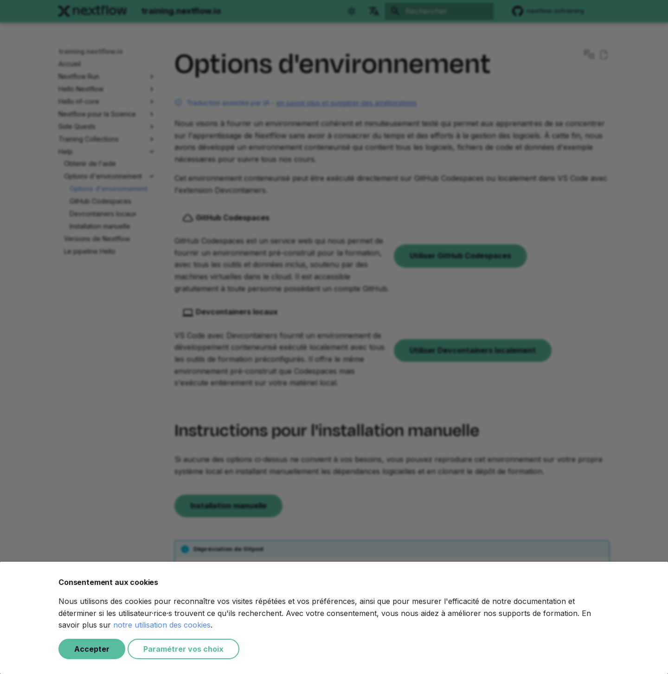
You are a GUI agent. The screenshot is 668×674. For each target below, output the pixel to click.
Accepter (91, 649)
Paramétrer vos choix (183, 649)
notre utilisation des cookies (162, 624)
